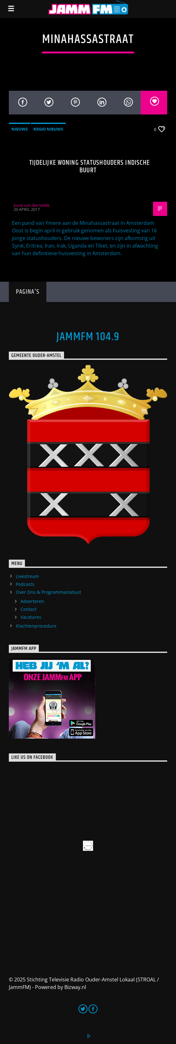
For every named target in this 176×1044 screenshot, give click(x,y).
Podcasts (25, 584)
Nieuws (19, 129)
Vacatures (31, 617)
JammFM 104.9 (87, 337)
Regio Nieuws (48, 129)
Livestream (27, 576)
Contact (29, 609)
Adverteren (32, 601)
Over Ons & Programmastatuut (48, 592)
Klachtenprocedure (36, 626)
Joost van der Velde (32, 205)
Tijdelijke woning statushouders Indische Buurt (89, 166)
